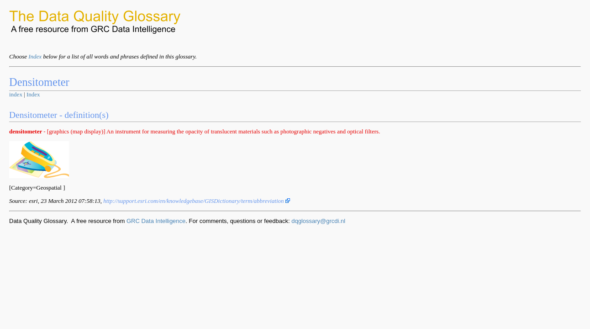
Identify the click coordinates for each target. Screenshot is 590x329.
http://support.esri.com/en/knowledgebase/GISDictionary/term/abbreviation (196, 200)
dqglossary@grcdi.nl (318, 221)
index (15, 94)
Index (35, 56)
